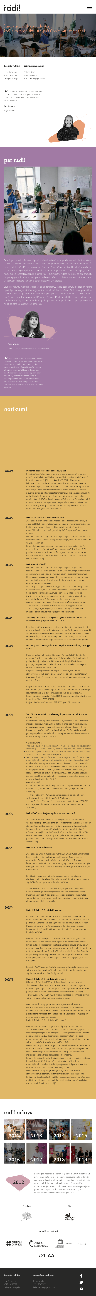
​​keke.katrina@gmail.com (35, 78)
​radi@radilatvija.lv (12, 78)
